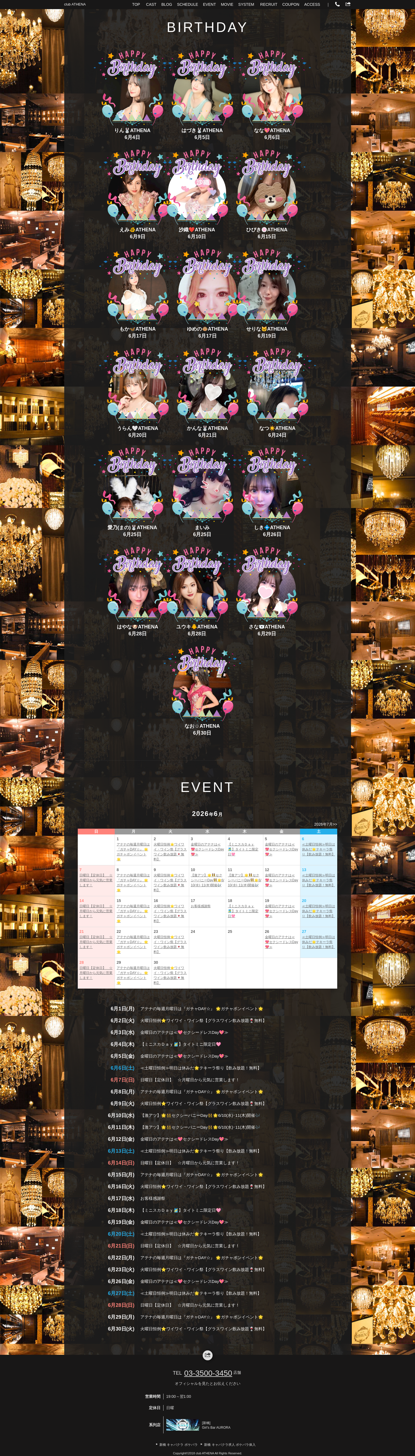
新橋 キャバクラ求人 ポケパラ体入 (230, 1445)
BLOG (166, 4)
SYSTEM (246, 4)
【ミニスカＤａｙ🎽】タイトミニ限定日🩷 (243, 849)
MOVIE (227, 4)
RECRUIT (268, 4)
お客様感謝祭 (201, 906)
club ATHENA (75, 4)
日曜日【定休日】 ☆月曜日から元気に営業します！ (96, 880)
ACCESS (312, 4)
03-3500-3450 (208, 1373)
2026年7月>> (325, 824)
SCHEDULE (187, 4)
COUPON (290, 4)
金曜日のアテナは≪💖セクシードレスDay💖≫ (207, 849)
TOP (136, 4)
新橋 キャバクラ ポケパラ (178, 1445)
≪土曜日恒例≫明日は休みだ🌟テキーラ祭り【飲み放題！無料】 (318, 849)
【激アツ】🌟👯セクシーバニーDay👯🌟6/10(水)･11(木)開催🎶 (207, 880)
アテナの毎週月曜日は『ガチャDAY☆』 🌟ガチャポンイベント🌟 (133, 851)
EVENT (209, 4)
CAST (151, 4)
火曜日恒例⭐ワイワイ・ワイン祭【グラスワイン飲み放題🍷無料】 (170, 851)
